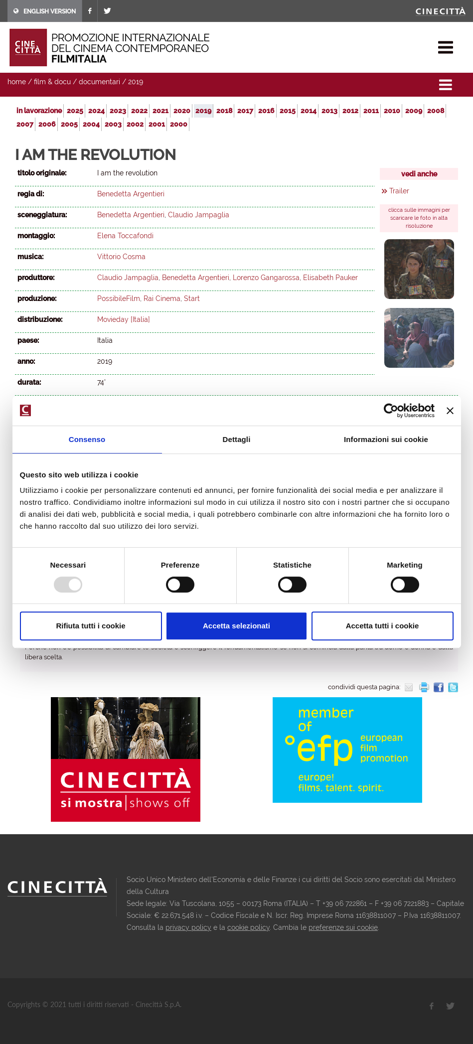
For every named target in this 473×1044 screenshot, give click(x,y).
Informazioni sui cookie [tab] (386, 439)
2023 (118, 111)
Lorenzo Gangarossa (266, 278)
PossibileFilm (118, 298)
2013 (329, 111)
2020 (181, 111)
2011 (371, 111)
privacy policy (188, 927)
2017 (245, 111)
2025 (75, 111)
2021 (160, 111)
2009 (413, 111)
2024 (96, 111)
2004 (91, 124)
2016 (266, 111)
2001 (157, 124)
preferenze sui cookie (343, 927)
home (16, 82)
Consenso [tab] (87, 439)
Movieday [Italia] (123, 319)
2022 (139, 111)
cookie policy (248, 927)
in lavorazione (39, 111)
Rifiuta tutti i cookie (90, 625)
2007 (24, 124)
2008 (435, 111)
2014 (308, 111)
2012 (350, 111)
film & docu (52, 82)
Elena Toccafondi (125, 236)
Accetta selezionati (236, 625)
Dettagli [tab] (237, 439)
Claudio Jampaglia (198, 215)
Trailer (399, 191)
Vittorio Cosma (121, 257)
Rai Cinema (162, 298)
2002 (135, 124)
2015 (288, 111)
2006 (47, 124)
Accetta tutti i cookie (382, 625)
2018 (224, 111)
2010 (392, 111)
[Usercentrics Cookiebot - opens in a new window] (391, 410)
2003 (113, 124)
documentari (99, 82)
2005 (69, 124)
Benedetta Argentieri (130, 194)
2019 (135, 82)
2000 (178, 124)
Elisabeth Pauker (330, 278)
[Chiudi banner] (450, 410)
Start (192, 298)
